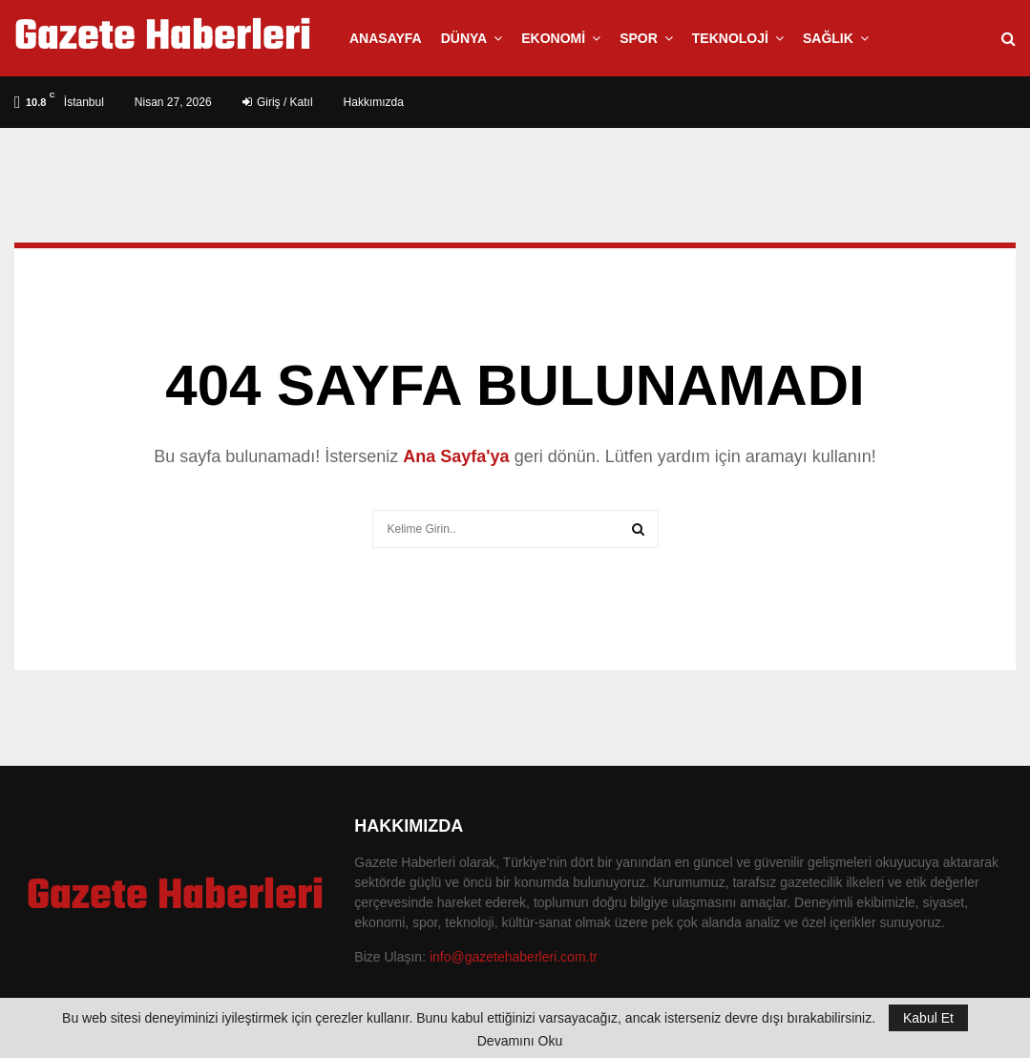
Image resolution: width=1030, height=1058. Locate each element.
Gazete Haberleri (162, 38)
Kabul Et (928, 1018)
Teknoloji (730, 38)
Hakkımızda (374, 102)
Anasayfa (385, 38)
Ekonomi (553, 38)
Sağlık (828, 38)
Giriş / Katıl (277, 102)
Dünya (464, 38)
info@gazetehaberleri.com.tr (514, 956)
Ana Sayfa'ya (456, 456)
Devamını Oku (519, 1040)
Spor (639, 38)
